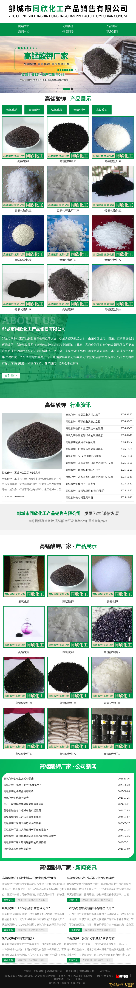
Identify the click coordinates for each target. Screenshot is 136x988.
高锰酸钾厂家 (23, 702)
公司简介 (68, 26)
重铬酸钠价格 (87, 971)
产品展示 (112, 26)
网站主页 (24, 26)
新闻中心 (24, 31)
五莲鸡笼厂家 (77, 983)
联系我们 (112, 31)
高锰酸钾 (68, 601)
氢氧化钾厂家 (112, 702)
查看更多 (8, 900)
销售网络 (68, 31)
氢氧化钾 (24, 601)
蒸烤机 (65, 983)
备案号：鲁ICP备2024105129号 (75, 976)
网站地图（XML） (64, 979)
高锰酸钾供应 (112, 652)
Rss (80, 979)
